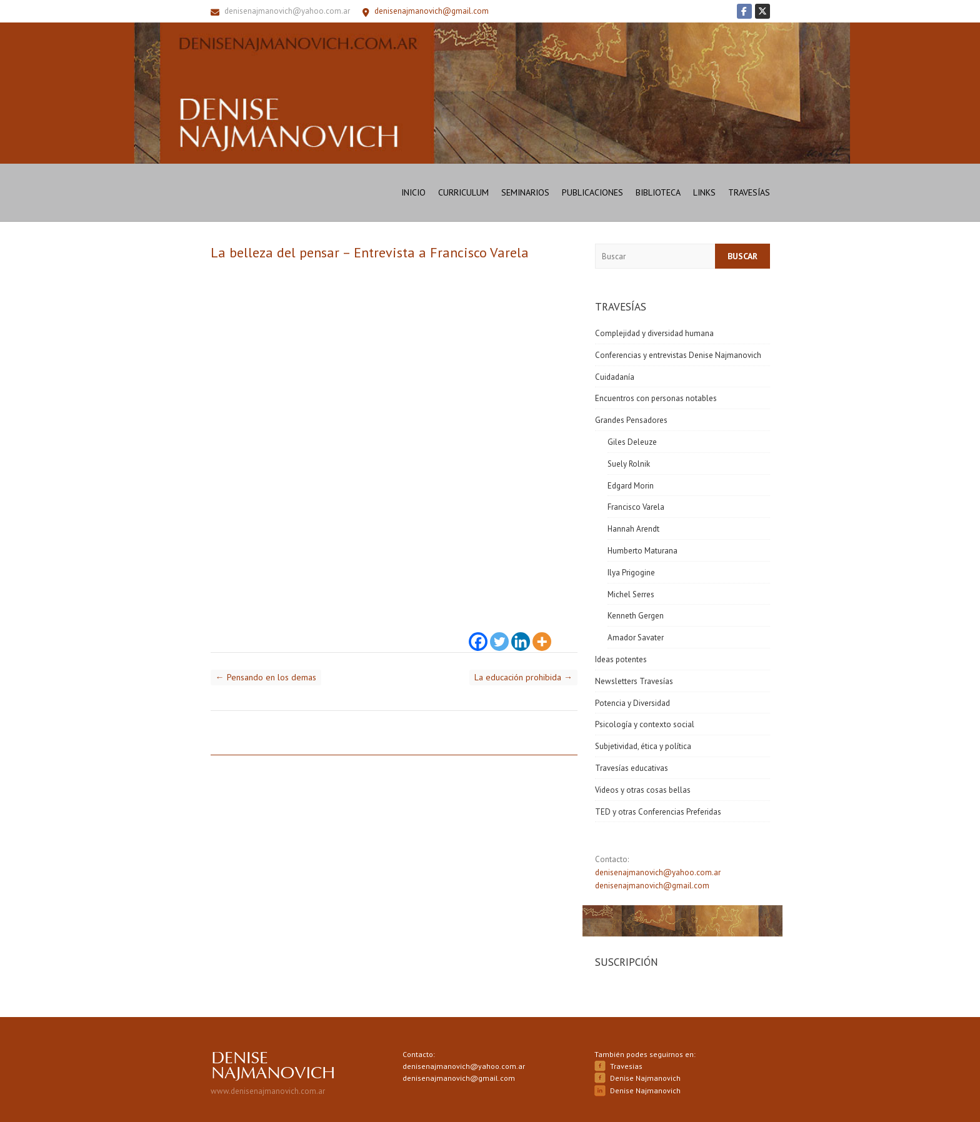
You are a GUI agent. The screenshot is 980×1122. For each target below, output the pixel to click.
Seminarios (525, 192)
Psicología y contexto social (644, 724)
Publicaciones (592, 192)
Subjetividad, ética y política (643, 746)
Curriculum (463, 192)
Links (704, 192)
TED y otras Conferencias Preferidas (658, 812)
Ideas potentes (621, 659)
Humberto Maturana (643, 550)
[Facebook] (478, 634)
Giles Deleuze (632, 442)
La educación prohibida (523, 677)
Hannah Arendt (633, 529)
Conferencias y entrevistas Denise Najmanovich (678, 355)
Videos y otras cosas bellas (643, 790)
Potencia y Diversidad (632, 703)
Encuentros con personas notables (656, 398)
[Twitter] (499, 634)
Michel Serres (631, 594)
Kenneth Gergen (636, 615)
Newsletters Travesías (634, 681)
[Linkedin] (520, 634)
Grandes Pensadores (631, 420)
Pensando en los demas (266, 677)
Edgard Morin (631, 485)
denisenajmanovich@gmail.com (652, 885)
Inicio (413, 192)
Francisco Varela (636, 507)
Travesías (749, 192)
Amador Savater (636, 637)
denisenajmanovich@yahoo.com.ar (287, 11)
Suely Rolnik (629, 464)
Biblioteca (658, 192)
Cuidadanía (614, 377)
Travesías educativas (631, 768)
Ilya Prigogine (631, 572)
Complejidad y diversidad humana (654, 333)
